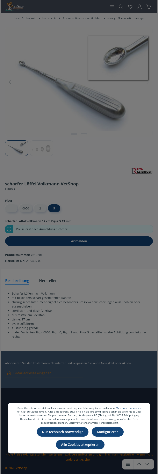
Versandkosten (82, 454)
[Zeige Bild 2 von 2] (84, 134)
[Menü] (112, 7)
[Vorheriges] (10, 82)
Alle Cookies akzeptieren (80, 444)
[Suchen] (121, 7)
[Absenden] (79, 373)
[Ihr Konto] (139, 7)
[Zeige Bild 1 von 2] (74, 134)
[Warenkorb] (148, 7)
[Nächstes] (147, 82)
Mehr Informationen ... (128, 408)
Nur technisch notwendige (62, 432)
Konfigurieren (107, 432)
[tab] (17, 281)
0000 (25, 208)
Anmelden (79, 241)
